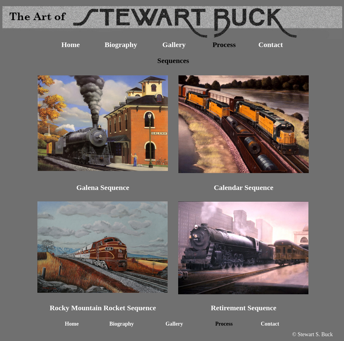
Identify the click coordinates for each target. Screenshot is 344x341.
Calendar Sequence (243, 187)
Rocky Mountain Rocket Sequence (103, 308)
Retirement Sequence (243, 308)
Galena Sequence (102, 187)
